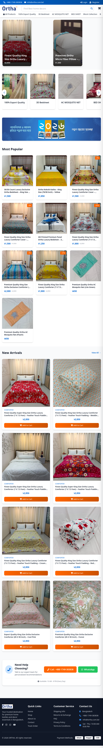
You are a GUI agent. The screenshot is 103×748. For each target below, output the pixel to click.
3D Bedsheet (43, 14)
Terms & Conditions (62, 728)
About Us (32, 721)
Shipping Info (59, 713)
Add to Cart (26, 427)
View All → (96, 355)
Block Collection (90, 14)
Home (30, 713)
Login (84, 2)
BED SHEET (76, 14)
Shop (30, 717)
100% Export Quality (27, 14)
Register (94, 2)
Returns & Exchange (62, 717)
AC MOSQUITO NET (60, 14)
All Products (9, 14)
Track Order (33, 728)
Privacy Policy (59, 724)
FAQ (55, 721)
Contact (31, 724)
